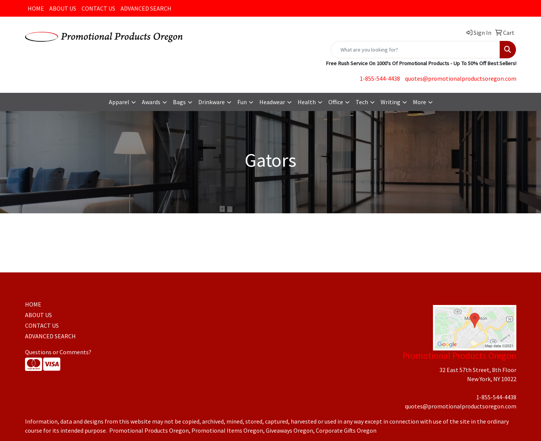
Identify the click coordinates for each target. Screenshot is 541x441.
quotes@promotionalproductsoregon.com (460, 78)
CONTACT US (98, 8)
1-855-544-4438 (380, 78)
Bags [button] (179, 102)
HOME (36, 8)
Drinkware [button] (211, 102)
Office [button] (335, 102)
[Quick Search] (415, 49)
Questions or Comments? (58, 352)
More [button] (419, 102)
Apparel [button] (119, 102)
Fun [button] (242, 102)
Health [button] (307, 102)
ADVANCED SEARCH (146, 8)
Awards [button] (151, 102)
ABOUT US (62, 8)
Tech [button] (362, 102)
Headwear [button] (272, 102)
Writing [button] (390, 102)
